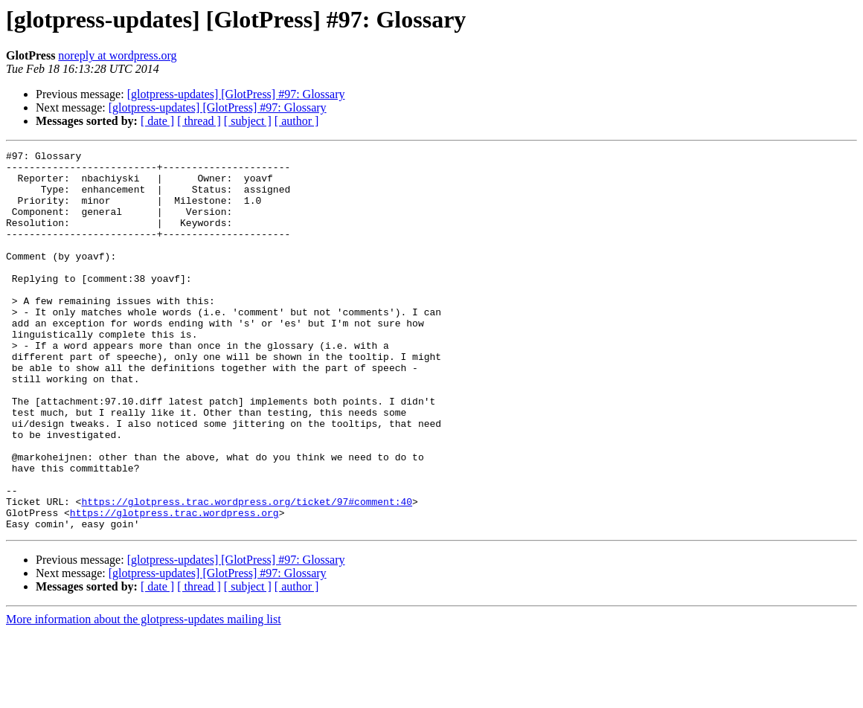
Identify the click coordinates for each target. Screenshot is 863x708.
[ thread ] (199, 121)
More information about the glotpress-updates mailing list (143, 695)
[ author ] (297, 121)
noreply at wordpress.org (117, 55)
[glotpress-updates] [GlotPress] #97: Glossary (236, 94)
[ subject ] (248, 121)
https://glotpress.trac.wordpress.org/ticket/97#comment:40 (246, 572)
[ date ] (157, 121)
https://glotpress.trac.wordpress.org (174, 586)
